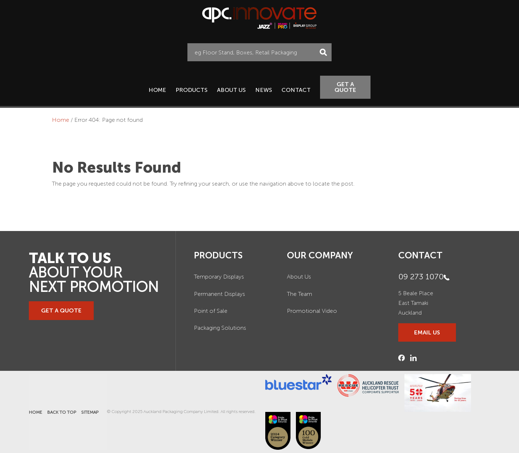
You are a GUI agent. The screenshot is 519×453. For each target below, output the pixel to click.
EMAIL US (427, 332)
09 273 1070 (421, 276)
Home (157, 90)
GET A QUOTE (345, 87)
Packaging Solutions (220, 327)
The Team (299, 293)
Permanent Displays (219, 293)
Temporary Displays (219, 276)
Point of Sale (210, 310)
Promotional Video (312, 310)
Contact (296, 90)
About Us (231, 90)
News (263, 90)
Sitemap (89, 412)
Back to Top (61, 412)
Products (192, 90)
